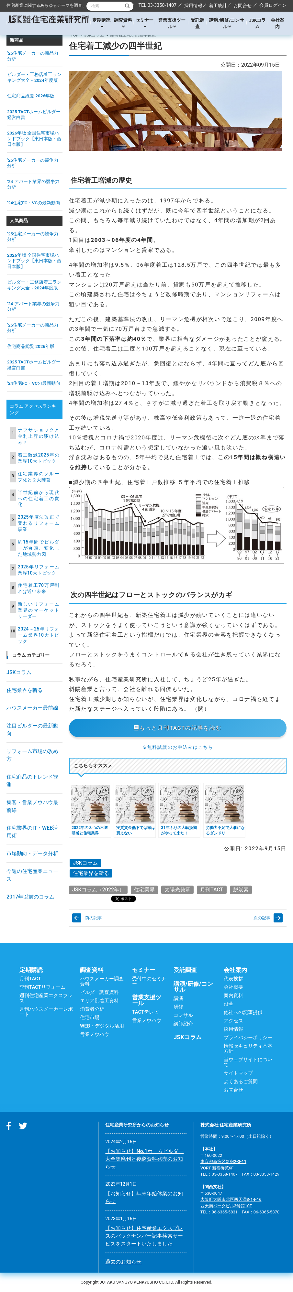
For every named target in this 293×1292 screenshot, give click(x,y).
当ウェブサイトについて (248, 1062)
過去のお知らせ (123, 1262)
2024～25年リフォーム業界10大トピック (38, 635)
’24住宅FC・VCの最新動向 (33, 202)
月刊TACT (211, 890)
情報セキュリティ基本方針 (248, 1048)
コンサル (183, 1015)
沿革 (228, 1004)
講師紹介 (183, 1024)
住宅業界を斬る (91, 873)
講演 (178, 998)
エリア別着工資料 (99, 1001)
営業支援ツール (172, 23)
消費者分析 (92, 1009)
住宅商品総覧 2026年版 (30, 95)
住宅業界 (144, 890)
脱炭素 (241, 890)
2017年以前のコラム (30, 897)
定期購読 (101, 23)
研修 (178, 1007)
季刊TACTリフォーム (42, 987)
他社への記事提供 (243, 1012)
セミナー (144, 23)
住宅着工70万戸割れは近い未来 (38, 588)
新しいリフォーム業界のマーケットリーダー (38, 610)
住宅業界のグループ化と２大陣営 (38, 476)
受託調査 (197, 23)
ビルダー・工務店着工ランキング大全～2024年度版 (34, 77)
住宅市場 (89, 1017)
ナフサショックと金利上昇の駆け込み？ (38, 436)
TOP (75, 35)
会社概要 (233, 987)
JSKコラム (257, 23)
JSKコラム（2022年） (98, 890)
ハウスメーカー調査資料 (102, 981)
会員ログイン (273, 5)
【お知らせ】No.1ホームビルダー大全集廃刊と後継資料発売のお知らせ (144, 1159)
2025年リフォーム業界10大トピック (38, 570)
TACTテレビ (145, 1012)
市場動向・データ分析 (32, 853)
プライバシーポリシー (248, 1037)
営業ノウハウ (94, 1034)
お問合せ (242, 5)
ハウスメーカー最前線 (32, 708)
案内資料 (233, 995)
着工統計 (218, 5)
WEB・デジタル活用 (102, 1026)
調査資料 (123, 23)
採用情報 (193, 5)
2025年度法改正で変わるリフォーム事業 (38, 523)
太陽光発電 (177, 890)
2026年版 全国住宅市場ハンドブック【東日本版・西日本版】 (34, 138)
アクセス (233, 1021)
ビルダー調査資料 (99, 992)
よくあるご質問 (241, 1081)
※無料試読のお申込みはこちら (177, 747)
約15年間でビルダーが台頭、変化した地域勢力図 (38, 548)
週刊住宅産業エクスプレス (46, 998)
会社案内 (277, 23)
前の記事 (93, 917)
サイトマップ (238, 1073)
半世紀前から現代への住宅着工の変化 (38, 498)
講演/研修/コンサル (226, 23)
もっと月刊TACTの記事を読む (177, 728)
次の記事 (262, 917)
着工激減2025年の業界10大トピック (38, 458)
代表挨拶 (233, 979)
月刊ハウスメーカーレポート (46, 1011)
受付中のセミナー (149, 981)
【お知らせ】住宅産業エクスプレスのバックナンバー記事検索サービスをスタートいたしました (144, 1236)
